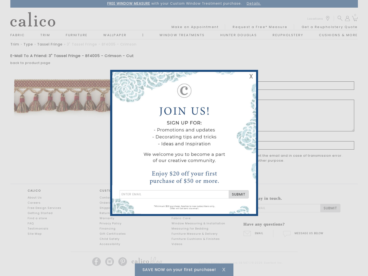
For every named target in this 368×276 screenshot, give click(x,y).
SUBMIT (238, 194)
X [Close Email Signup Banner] (251, 76)
